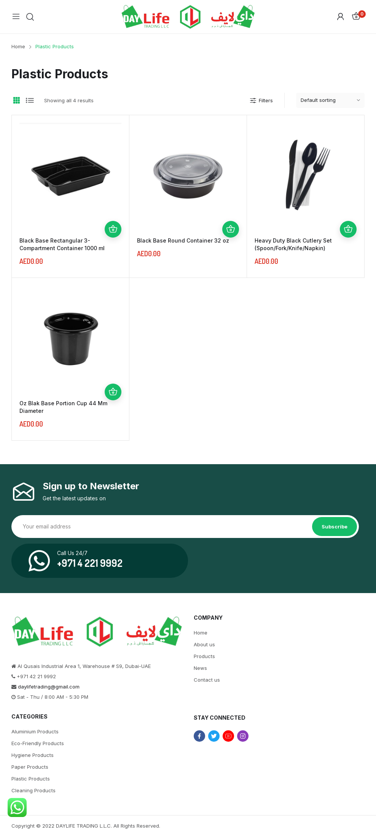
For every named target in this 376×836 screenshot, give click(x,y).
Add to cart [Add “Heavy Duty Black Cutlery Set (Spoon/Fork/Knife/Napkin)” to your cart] (348, 229)
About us (204, 644)
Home (200, 633)
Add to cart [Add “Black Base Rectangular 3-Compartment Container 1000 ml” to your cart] (113, 229)
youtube (228, 736)
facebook (199, 736)
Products (204, 656)
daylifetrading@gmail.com (49, 687)
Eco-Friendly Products (37, 743)
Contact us (207, 680)
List (30, 100)
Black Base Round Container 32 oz (183, 240)
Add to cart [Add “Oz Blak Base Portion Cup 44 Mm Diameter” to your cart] (113, 392)
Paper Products (29, 767)
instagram (243, 736)
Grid (16, 100)
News (200, 668)
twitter (214, 736)
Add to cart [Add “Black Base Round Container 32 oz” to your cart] (230, 229)
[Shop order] (330, 100)
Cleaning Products (33, 790)
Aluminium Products (35, 731)
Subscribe (334, 526)
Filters (261, 100)
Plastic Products (30, 779)
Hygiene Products (32, 755)
